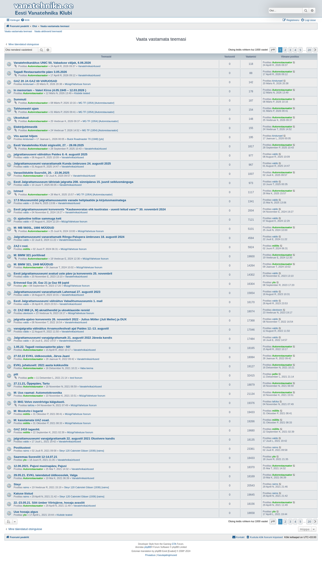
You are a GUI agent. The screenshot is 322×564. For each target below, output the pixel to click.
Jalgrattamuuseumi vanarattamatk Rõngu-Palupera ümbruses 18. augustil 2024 (69, 237)
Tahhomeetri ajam (26, 108)
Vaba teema (86, 368)
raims (26, 450)
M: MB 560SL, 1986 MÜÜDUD (34, 227)
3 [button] (290, 50)
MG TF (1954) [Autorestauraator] (96, 102)
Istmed (18, 191)
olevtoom (28, 313)
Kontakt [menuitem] (238, 537)
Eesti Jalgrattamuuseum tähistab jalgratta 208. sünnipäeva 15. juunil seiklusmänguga (73, 182)
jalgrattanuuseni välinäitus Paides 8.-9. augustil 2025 (50, 154)
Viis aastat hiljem (26, 136)
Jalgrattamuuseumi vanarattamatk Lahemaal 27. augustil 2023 (57, 292)
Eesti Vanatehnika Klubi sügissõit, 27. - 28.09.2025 (49, 145)
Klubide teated (82, 93)
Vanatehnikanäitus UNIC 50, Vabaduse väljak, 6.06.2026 (52, 62)
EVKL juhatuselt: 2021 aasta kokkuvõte (41, 365)
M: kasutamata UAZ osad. (32, 420)
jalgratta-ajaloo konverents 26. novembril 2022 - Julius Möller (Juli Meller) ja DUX (70, 319)
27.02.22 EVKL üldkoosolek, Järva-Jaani (42, 356)
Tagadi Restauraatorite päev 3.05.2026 (40, 72)
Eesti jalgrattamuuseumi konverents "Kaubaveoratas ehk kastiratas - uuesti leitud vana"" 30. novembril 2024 (90, 209)
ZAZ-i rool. (21, 246)
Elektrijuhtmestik (25, 127)
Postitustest (22, 447)
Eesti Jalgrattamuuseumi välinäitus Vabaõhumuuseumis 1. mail (58, 301)
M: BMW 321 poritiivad (29, 255)
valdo (26, 157)
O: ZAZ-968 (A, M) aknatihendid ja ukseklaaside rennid (52, 310)
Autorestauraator (38, 66)
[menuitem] (25, 20)
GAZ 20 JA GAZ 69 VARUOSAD (35, 81)
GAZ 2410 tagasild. (27, 429)
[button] (272, 50)
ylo (25, 285)
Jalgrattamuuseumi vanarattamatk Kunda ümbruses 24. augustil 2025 (62, 163)
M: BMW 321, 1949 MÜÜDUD (33, 264)
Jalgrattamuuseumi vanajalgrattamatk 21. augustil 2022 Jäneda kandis (63, 337)
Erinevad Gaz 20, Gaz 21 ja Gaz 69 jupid (41, 282)
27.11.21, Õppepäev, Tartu (32, 383)
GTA (174, 544)
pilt (16, 374)
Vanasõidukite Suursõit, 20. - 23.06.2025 (41, 172)
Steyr (17, 484)
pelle (30, 377)
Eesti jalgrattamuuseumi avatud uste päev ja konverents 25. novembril (63, 273)
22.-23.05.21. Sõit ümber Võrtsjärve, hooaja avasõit (49, 502)
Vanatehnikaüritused (89, 66)
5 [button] (300, 50)
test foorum (76, 377)
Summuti (20, 99)
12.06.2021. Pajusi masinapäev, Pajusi (40, 466)
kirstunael (28, 84)
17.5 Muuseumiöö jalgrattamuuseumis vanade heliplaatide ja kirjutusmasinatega (70, 200)
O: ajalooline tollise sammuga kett (37, 218)
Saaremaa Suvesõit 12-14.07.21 (35, 456)
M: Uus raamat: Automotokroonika (38, 392)
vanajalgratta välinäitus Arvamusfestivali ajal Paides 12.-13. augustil (61, 328)
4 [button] (295, 50)
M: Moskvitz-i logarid (28, 411)
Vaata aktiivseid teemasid (48, 31)
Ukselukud (21, 117)
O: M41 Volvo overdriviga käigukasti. (39, 401)
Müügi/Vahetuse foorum (78, 84)
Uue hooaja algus (26, 511)
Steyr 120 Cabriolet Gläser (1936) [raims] (81, 450)
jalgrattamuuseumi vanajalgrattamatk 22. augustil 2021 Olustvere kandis (64, 438)
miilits (26, 249)
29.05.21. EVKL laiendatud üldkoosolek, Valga (46, 475)
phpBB (147, 547)
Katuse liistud (23, 493)
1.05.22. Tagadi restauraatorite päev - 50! (42, 347)
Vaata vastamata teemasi (18, 31)
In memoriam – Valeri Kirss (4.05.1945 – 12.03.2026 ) (50, 90)
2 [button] (285, 50)
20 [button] (309, 50)
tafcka (31, 405)
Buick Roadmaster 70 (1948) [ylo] (85, 139)
